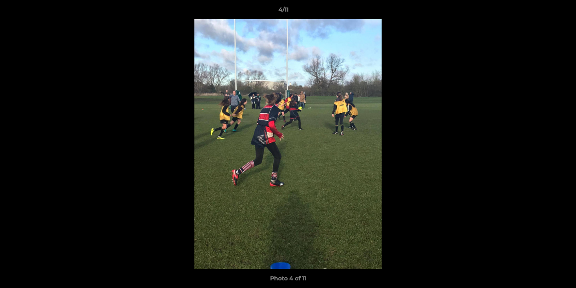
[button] (542, 11)
